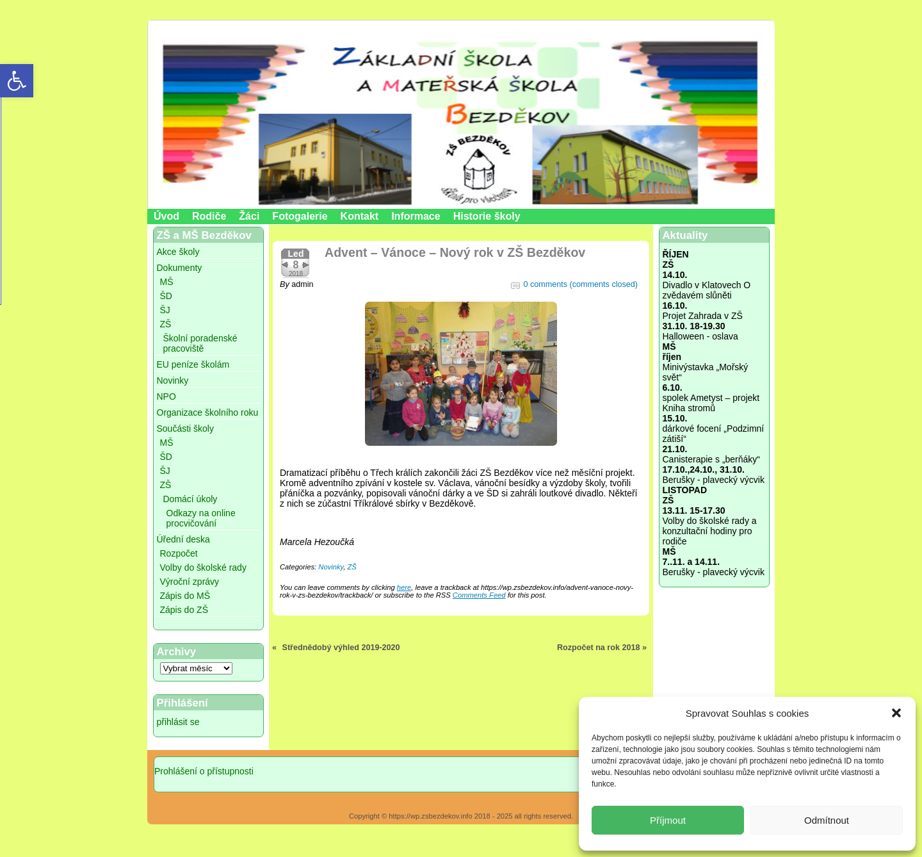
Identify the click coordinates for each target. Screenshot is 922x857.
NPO (166, 396)
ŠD (166, 296)
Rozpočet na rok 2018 (598, 647)
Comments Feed (479, 595)
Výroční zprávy (190, 581)
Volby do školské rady (203, 567)
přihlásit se (178, 722)
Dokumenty (179, 268)
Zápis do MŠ (185, 596)
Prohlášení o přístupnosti (204, 771)
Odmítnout (826, 820)
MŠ (167, 282)
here (404, 587)
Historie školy (487, 216)
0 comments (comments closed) (581, 284)
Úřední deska (183, 539)
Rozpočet (179, 553)
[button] (896, 712)
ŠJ (165, 310)
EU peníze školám (193, 364)
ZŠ (166, 324)
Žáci (249, 216)
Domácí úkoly (190, 499)
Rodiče (209, 216)
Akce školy (178, 252)
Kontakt (360, 216)
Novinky (173, 380)
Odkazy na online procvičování (201, 518)
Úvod (166, 216)
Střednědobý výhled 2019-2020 (341, 647)
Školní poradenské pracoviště (200, 343)
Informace (415, 216)
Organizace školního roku (208, 412)
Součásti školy (185, 428)
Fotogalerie (299, 216)
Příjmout (668, 820)
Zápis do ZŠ (184, 610)
